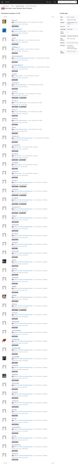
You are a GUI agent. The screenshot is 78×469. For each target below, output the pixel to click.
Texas (76, 22)
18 (15, 292)
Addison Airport (17, 147)
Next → (53, 463)
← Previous (4, 463)
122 (15, 221)
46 (15, 239)
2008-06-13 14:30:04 (71, 51)
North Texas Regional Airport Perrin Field (24, 58)
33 (15, 301)
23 (15, 35)
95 (15, 97)
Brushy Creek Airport (19, 40)
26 (15, 265)
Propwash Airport (18, 75)
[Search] (75, 2)
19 (15, 44)
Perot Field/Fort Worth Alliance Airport (23, 138)
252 (15, 406)
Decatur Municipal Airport (20, 84)
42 (15, 186)
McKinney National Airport (20, 102)
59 (15, 151)
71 (15, 274)
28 (15, 195)
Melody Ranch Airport (31, 6)
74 (15, 309)
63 (15, 345)
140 (15, 424)
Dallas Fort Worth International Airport (23, 182)
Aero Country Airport (19, 49)
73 (15, 106)
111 (15, 380)
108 (15, 26)
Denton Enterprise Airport (20, 22)
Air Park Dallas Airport (19, 93)
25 (15, 433)
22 (15, 230)
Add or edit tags (70, 17)
